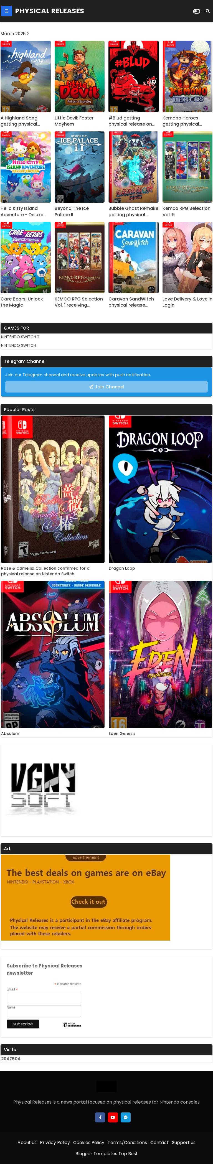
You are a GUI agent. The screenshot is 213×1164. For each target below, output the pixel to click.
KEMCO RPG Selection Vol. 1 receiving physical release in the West (79, 302)
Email (12, 989)
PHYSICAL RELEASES (49, 11)
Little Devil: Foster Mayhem (74, 121)
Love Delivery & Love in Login (187, 302)
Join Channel (109, 387)
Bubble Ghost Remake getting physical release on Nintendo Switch (133, 211)
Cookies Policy (88, 1142)
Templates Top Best (115, 1153)
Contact (159, 1142)
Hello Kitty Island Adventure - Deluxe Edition (22, 211)
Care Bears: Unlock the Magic (22, 302)
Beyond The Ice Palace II (72, 211)
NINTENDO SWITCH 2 (20, 337)
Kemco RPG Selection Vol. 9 (187, 211)
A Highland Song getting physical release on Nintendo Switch (23, 121)
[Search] (207, 11)
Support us (184, 1142)
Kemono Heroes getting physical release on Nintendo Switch (185, 121)
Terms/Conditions (127, 1142)
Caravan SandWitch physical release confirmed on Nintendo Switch (131, 302)
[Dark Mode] (196, 11)
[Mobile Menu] (6, 11)
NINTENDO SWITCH (18, 345)
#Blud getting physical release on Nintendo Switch (130, 121)
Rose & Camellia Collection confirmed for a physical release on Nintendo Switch (45, 571)
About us (27, 1142)
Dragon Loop (122, 568)
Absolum (10, 733)
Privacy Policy (55, 1142)
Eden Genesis (122, 733)
